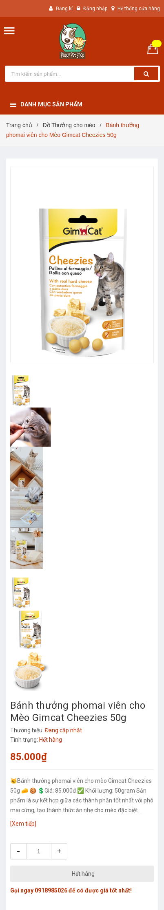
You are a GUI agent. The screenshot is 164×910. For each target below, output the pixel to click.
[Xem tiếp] (23, 823)
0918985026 (51, 890)
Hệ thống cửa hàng (138, 8)
